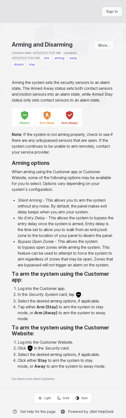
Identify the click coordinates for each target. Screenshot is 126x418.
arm (46, 58)
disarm (19, 64)
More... (104, 45)
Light (44, 398)
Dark (63, 398)
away (73, 58)
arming (59, 58)
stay (32, 64)
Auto (81, 398)
